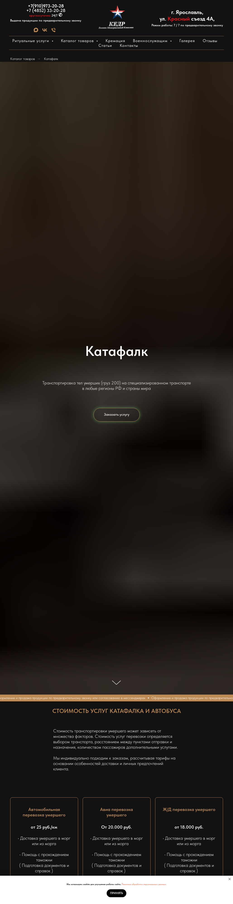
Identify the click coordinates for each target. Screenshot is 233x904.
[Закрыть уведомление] (229, 879)
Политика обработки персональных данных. (144, 884)
